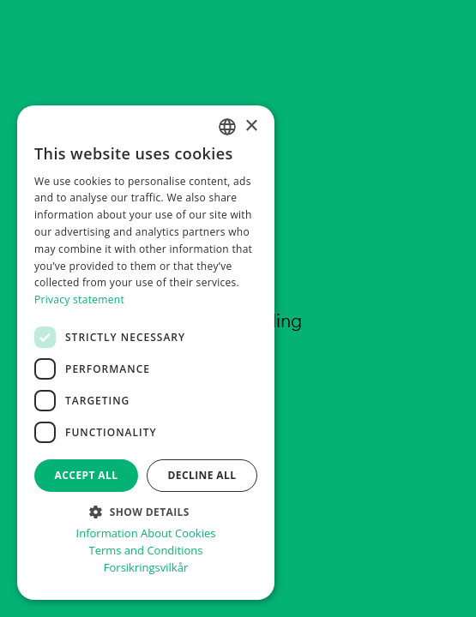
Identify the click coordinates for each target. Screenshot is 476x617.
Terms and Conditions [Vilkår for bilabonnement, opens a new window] (145, 550)
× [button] (250, 126)
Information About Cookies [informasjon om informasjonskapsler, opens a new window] (146, 533)
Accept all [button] (86, 475)
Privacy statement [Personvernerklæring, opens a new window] (79, 299)
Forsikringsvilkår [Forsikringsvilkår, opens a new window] (146, 567)
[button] (145, 510)
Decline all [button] (202, 475)
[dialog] (145, 352)
